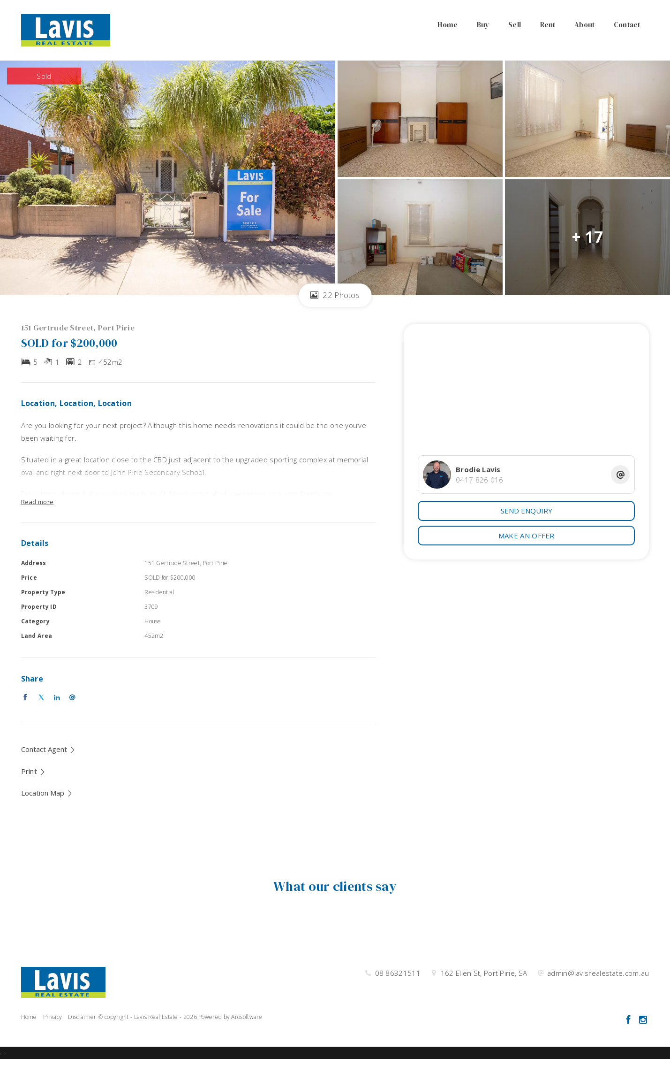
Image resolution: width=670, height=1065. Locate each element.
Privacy (52, 1017)
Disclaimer (82, 1017)
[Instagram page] (643, 1020)
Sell (514, 25)
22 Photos (335, 295)
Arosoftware (246, 1017)
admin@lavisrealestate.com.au (598, 973)
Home (447, 25)
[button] (33, 771)
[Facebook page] (630, 1020)
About (584, 25)
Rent (548, 25)
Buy (483, 25)
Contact (627, 25)
